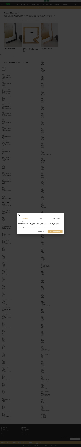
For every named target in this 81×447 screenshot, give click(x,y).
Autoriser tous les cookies (55, 231)
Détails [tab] (40, 218)
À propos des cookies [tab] (56, 218)
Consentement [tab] (25, 218)
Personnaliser (40, 231)
